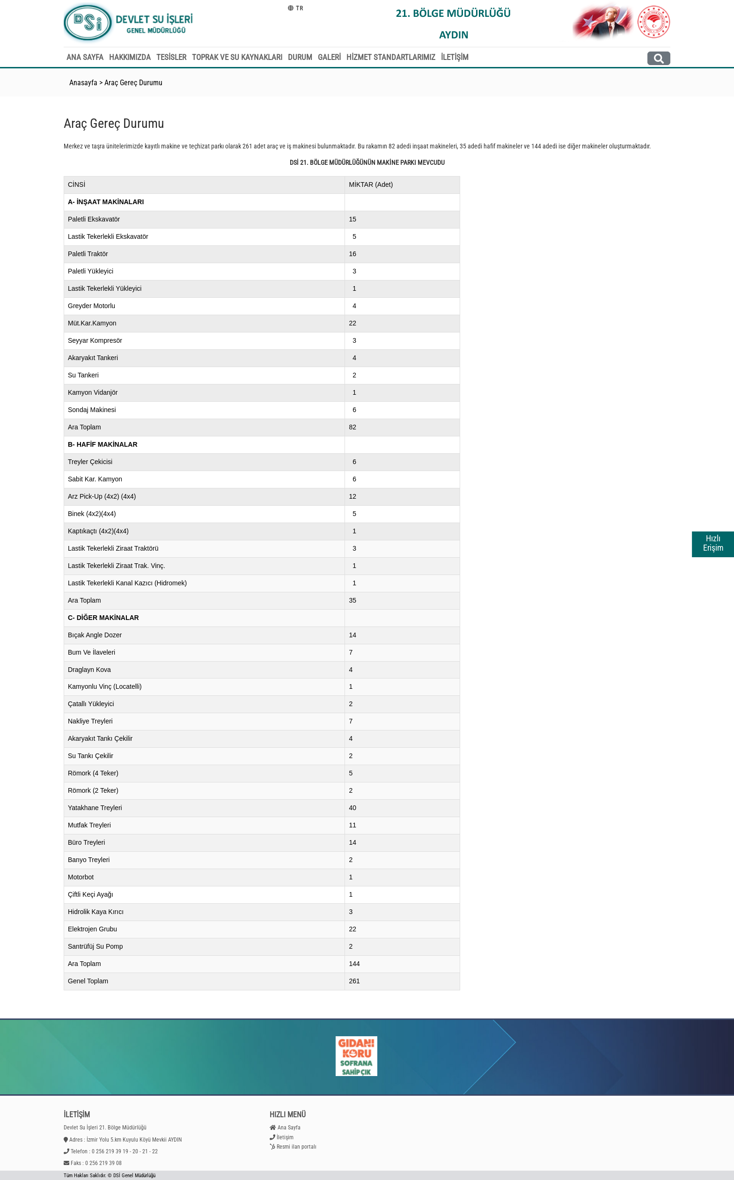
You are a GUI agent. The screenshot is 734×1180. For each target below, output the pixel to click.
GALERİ (329, 57)
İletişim (285, 1137)
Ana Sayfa (289, 1127)
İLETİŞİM (455, 57)
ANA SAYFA (84, 57)
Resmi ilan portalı (296, 1146)
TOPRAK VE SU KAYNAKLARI (237, 57)
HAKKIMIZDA (130, 57)
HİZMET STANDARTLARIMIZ (390, 57)
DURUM (300, 57)
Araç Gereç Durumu (133, 82)
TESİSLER (171, 57)
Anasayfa (83, 82)
